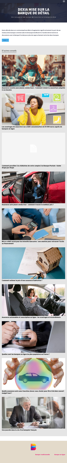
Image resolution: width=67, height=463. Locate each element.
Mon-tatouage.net (17, 17)
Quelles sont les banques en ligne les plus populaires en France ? (26, 354)
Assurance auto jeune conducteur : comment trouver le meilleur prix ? (28, 204)
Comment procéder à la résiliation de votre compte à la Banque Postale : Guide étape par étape (31, 167)
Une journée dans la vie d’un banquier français (19, 430)
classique (28, 17)
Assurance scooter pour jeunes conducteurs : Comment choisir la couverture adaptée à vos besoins (33, 89)
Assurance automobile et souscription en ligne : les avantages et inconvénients (31, 317)
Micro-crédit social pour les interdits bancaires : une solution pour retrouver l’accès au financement (33, 242)
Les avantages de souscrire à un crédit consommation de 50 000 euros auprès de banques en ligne (32, 128)
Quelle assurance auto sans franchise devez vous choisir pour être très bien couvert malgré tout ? (33, 392)
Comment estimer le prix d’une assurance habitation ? (22, 280)
